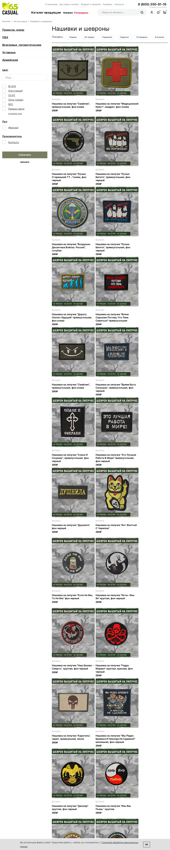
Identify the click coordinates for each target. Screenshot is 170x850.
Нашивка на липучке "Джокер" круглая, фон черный (148, 528)
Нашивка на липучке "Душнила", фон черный (66, 387)
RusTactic (13, 142)
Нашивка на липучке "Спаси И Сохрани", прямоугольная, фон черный (109, 318)
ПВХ (5, 37)
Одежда (120, 812)
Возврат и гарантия (88, 4)
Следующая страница (149, 771)
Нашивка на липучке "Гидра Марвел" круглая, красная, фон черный (148, 459)
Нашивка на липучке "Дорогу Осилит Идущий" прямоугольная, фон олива (69, 247)
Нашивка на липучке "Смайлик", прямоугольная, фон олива (68, 106)
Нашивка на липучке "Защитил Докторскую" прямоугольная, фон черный (109, 671)
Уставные (9, 52)
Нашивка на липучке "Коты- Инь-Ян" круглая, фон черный (69, 458)
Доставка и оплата (68, 4)
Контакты (114, 4)
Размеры (103, 4)
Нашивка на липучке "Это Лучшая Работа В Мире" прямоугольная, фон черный (147, 318)
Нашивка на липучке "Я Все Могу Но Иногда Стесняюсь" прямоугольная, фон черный (147, 671)
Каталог (122, 806)
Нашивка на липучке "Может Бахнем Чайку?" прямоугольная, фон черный (69, 671)
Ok (146, 844)
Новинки (68, 12)
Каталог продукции (46, 12)
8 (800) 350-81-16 (152, 4)
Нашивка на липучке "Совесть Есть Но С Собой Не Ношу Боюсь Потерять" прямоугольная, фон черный (148, 743)
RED (10, 104)
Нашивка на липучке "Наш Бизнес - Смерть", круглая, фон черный (109, 459)
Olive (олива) (15, 99)
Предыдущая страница (70, 771)
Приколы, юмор (13, 29)
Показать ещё (108, 761)
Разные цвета (16, 108)
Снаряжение (123, 820)
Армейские (10, 60)
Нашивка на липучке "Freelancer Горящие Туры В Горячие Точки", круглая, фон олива (147, 602)
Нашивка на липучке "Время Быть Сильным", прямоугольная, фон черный (69, 318)
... (119, 770)
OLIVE (11, 95)
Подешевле (107, 37)
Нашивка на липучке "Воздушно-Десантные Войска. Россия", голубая (109, 177)
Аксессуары (123, 824)
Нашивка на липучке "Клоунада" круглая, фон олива (109, 599)
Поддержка (89, 822)
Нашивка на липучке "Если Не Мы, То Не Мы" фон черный (147, 387)
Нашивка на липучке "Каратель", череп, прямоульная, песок (64, 530)
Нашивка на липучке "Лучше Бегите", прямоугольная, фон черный (69, 177)
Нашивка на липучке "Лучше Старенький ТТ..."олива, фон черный (147, 106)
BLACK (12, 86)
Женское (13, 127)
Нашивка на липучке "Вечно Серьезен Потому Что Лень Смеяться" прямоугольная (107, 247)
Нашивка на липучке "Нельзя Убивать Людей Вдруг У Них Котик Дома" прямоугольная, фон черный (108, 743)
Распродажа (81, 12)
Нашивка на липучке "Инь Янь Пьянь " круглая (69, 599)
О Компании (51, 4)
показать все (15, 113)
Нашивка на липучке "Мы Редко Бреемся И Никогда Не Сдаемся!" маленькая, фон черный (108, 531)
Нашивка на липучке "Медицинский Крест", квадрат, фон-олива (104, 106)
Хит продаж (89, 37)
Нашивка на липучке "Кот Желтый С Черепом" (106, 387)
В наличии (159, 37)
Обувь (119, 816)
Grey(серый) (15, 90)
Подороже (124, 37)
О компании (83, 806)
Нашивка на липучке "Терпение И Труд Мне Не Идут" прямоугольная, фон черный (70, 741)
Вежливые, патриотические (21, 44)
